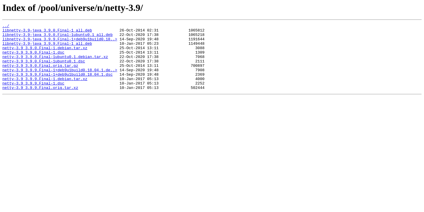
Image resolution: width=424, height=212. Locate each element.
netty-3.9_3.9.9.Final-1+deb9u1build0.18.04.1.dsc (57, 84)
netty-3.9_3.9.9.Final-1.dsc (33, 95)
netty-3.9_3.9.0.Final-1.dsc (33, 58)
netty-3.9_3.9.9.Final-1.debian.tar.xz (44, 90)
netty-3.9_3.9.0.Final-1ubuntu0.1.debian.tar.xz (55, 63)
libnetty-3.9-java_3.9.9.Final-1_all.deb (47, 47)
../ (5, 26)
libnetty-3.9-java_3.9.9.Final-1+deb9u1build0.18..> (59, 42)
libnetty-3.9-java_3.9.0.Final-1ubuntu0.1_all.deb (57, 37)
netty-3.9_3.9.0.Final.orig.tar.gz (40, 74)
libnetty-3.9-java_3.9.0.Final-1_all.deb (47, 31)
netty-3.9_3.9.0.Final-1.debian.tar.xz (44, 53)
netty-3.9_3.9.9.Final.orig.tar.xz (40, 100)
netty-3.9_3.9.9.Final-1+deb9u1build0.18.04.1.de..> (59, 79)
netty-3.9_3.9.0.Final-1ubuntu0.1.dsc (43, 69)
